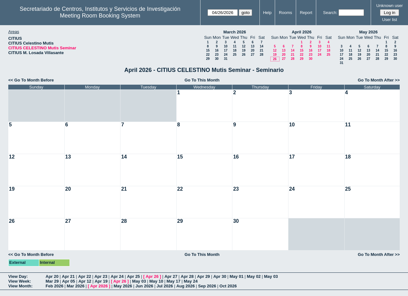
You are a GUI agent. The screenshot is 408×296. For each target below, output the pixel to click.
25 (235, 54)
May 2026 (368, 32)
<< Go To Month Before (31, 80)
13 (252, 46)
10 (225, 46)
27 (252, 54)
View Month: (20, 286)
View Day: (18, 276)
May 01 (236, 276)
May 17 (173, 281)
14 (261, 46)
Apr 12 (84, 281)
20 (252, 50)
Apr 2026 (99, 286)
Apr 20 (52, 276)
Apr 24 (117, 276)
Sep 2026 (207, 286)
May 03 (271, 276)
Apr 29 (203, 276)
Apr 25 (133, 276)
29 (207, 58)
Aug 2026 (185, 286)
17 (225, 50)
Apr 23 (100, 276)
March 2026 (234, 32)
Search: (330, 12)
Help (267, 12)
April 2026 (301, 32)
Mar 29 (52, 281)
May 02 (253, 276)
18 (235, 50)
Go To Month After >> (379, 80)
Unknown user (389, 5)
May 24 (191, 281)
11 (235, 46)
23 (216, 54)
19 (243, 50)
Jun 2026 (144, 286)
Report (306, 12)
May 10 (156, 281)
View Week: (19, 281)
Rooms (285, 12)
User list (389, 19)
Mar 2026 (75, 286)
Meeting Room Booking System (100, 15)
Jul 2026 (165, 286)
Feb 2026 (54, 286)
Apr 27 (170, 276)
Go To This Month (202, 80)
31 (225, 58)
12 (243, 46)
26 (243, 54)
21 (261, 50)
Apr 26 (152, 276)
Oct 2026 (228, 286)
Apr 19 (101, 281)
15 (207, 50)
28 (261, 54)
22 (207, 54)
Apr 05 (68, 281)
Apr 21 (68, 276)
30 (216, 58)
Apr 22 (84, 276)
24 (225, 54)
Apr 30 (219, 276)
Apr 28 (187, 276)
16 (216, 50)
